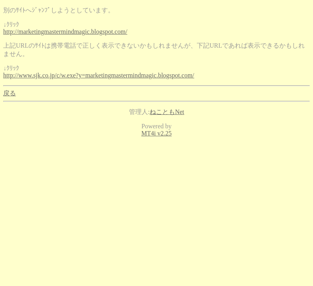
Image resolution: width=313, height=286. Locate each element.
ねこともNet (167, 111)
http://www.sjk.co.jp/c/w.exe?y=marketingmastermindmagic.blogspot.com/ (98, 75)
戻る (9, 93)
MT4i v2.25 (156, 133)
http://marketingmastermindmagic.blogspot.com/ (65, 31)
